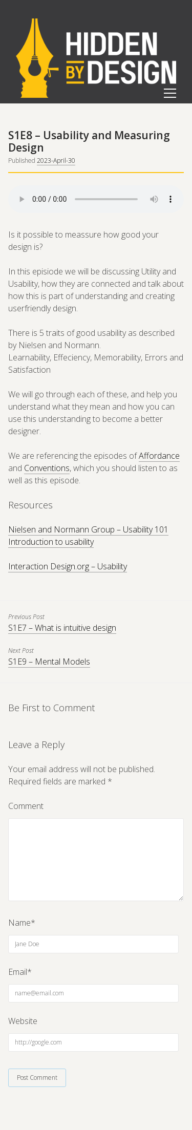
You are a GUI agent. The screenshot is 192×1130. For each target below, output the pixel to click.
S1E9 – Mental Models (49, 661)
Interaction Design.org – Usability (67, 566)
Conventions (47, 468)
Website (22, 1021)
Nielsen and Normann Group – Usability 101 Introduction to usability (88, 535)
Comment (26, 806)
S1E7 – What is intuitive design (62, 627)
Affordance (159, 455)
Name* (21, 922)
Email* (20, 971)
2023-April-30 (56, 160)
